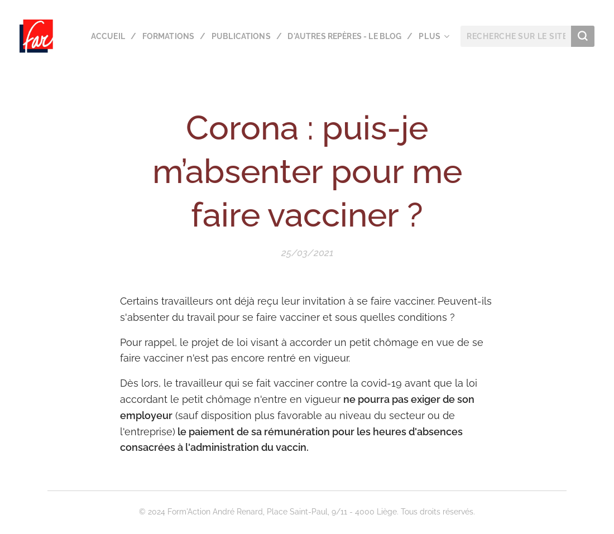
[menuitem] (235, 36)
